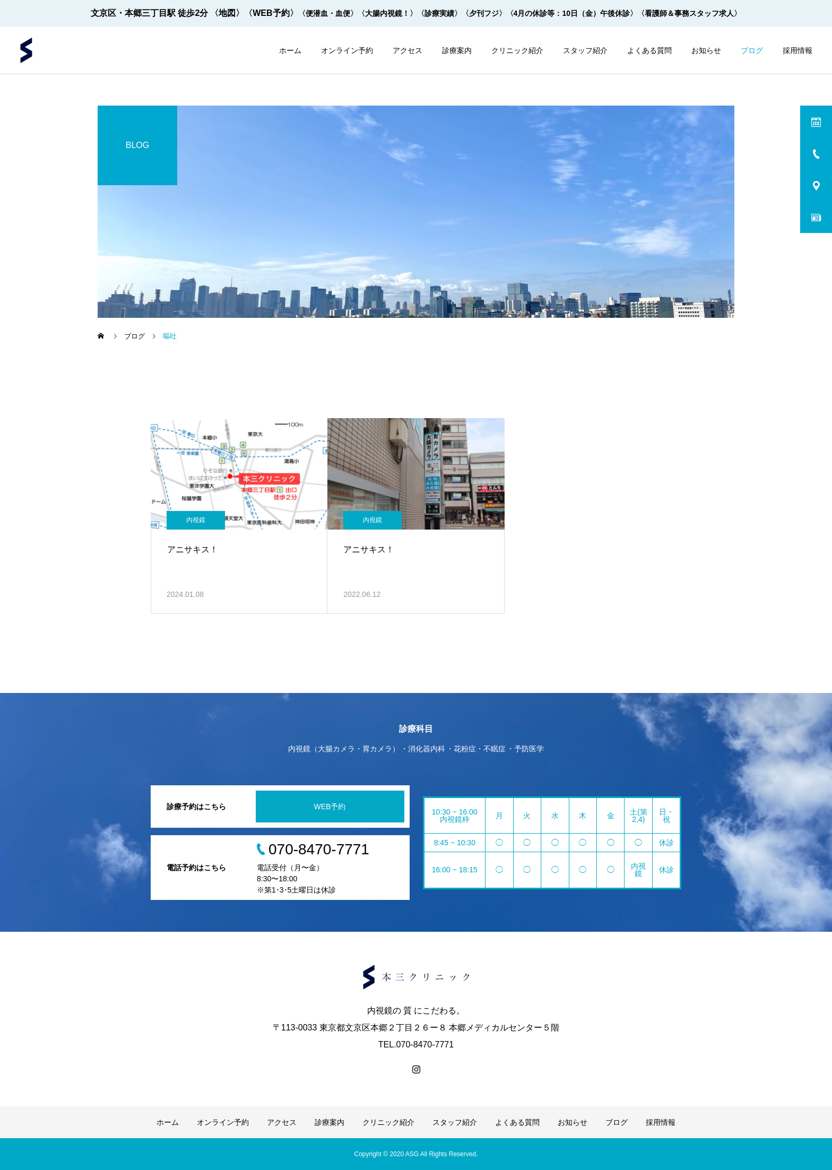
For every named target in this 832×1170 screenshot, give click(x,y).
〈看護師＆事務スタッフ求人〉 (689, 13)
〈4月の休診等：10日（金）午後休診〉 (571, 13)
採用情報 (797, 50)
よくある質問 (649, 50)
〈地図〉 (227, 13)
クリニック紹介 (517, 50)
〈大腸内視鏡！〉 (387, 13)
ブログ (752, 50)
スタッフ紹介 (585, 50)
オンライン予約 (347, 50)
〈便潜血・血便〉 (328, 13)
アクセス (407, 50)
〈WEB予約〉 (271, 13)
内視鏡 (195, 520)
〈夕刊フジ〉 (484, 13)
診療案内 (457, 50)
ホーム (290, 50)
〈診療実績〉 (439, 13)
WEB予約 (330, 806)
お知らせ (706, 50)
